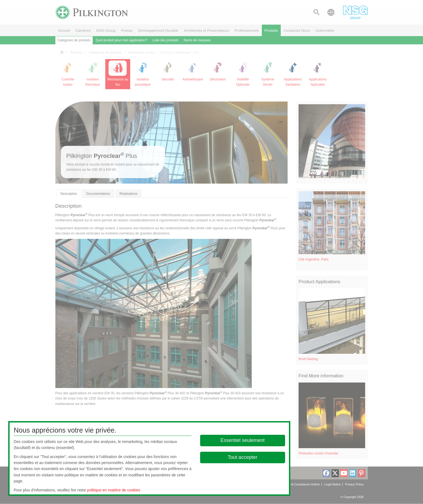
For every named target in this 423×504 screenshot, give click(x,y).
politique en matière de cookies (113, 490)
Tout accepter (242, 457)
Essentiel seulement (242, 440)
